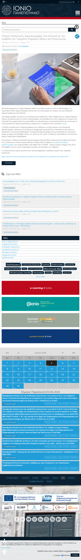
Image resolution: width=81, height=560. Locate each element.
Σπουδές (35, 478)
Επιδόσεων (66, 555)
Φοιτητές (71, 478)
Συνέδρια (57, 272)
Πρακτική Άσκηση (13, 268)
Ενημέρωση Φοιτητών (9, 244)
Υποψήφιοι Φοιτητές (36, 481)
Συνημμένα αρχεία (10, 404)
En (78, 2)
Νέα (5, 238)
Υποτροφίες (38, 272)
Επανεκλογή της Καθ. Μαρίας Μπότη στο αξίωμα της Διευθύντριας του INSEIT (31, 211)
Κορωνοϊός (68, 272)
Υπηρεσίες (45, 478)
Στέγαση (49, 272)
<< (7, 353)
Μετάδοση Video (8, 258)
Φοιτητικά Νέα (53, 268)
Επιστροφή (8, 163)
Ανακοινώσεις (58, 264)
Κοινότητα (25, 478)
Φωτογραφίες (9, 188)
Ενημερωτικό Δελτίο (9, 255)
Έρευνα (55, 478)
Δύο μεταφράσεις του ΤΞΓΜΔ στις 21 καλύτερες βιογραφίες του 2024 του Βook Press (34, 181)
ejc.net (64, 124)
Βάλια (23, 46)
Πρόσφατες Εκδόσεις (9, 252)
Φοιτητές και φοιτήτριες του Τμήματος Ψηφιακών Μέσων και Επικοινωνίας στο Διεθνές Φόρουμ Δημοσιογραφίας (37, 198)
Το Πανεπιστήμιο (12, 478)
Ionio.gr (49, 481)
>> (73, 353)
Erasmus (46, 264)
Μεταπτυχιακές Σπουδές (21, 272)
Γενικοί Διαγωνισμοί (36, 269)
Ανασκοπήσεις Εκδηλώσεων (32, 264)
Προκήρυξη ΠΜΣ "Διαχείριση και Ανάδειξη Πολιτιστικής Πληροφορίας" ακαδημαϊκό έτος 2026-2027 (40, 453)
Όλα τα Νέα (40, 277)
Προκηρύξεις (70, 264)
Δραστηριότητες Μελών (10, 50)
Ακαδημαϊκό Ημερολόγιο (11, 247)
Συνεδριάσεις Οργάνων (10, 250)
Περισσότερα (6, 547)
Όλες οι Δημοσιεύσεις (10, 241)
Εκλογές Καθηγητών (70, 269)
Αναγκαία (58, 555)
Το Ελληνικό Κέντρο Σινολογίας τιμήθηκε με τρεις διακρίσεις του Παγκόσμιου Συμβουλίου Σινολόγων (35, 464)
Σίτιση (25, 269)
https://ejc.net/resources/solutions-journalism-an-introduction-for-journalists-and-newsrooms (35, 156)
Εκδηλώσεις (14, 264)
